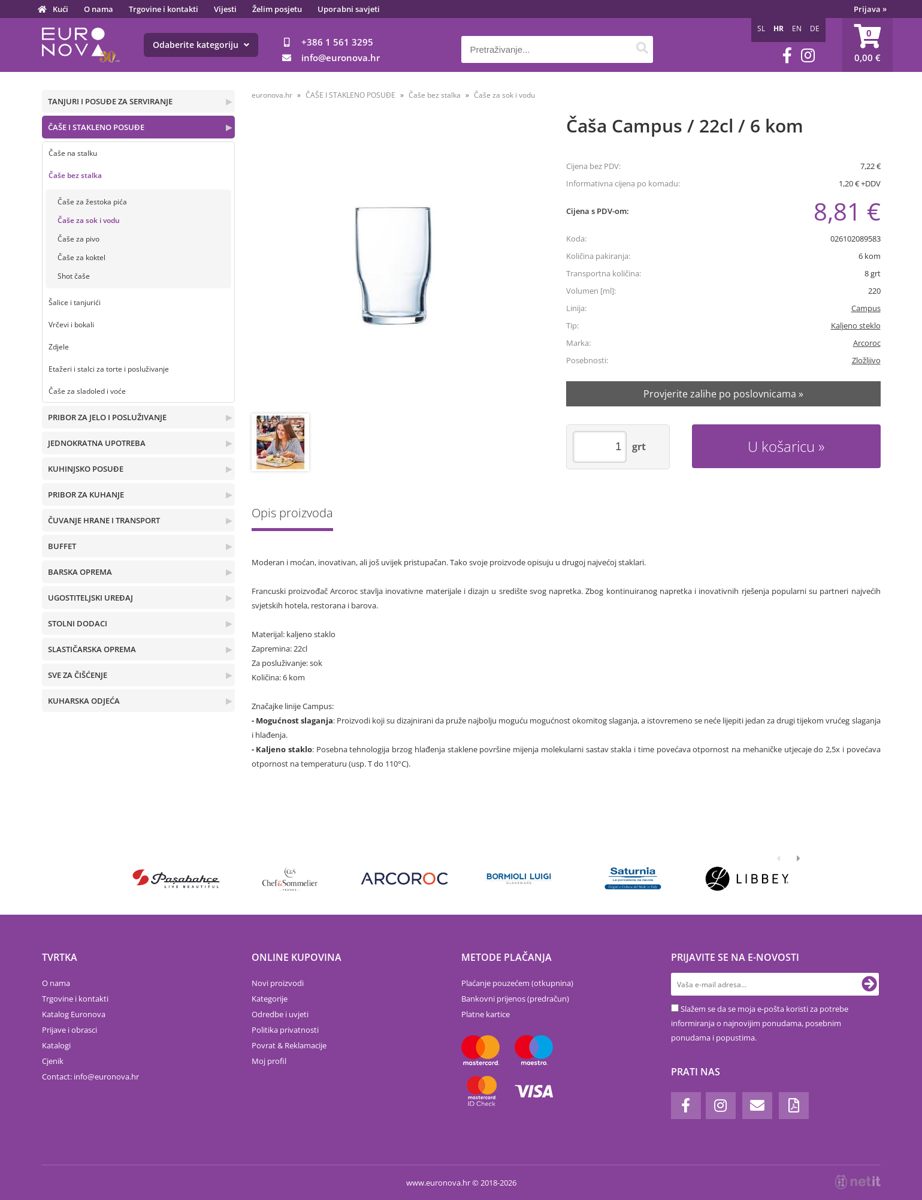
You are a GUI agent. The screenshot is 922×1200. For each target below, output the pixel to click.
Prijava (870, 9)
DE (815, 28)
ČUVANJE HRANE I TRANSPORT (104, 520)
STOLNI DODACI (77, 623)
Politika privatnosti (285, 1029)
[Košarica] (867, 45)
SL (761, 28)
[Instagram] (808, 55)
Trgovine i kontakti (163, 9)
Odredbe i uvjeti (280, 1014)
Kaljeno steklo (856, 325)
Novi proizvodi (278, 983)
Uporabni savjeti (349, 9)
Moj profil (269, 1061)
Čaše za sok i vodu (89, 220)
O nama (98, 9)
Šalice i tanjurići (75, 302)
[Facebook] (787, 55)
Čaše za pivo (78, 239)
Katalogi (56, 1045)
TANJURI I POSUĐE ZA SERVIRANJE (110, 101)
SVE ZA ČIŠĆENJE (77, 675)
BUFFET (62, 546)
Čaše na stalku (73, 153)
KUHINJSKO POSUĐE (85, 468)
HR (778, 28)
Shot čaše (74, 276)
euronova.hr (272, 95)
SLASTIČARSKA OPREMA (92, 649)
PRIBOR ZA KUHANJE (86, 494)
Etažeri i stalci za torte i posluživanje (109, 369)
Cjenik (53, 1061)
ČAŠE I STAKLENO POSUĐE (96, 127)
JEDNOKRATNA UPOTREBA (97, 443)
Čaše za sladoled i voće (87, 391)
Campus (866, 308)
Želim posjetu (277, 9)
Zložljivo (866, 360)
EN (797, 28)
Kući (60, 9)
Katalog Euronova (73, 1014)
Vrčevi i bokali (71, 324)
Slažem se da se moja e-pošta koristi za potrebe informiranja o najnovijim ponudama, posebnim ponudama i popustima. (759, 1023)
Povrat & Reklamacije (289, 1045)
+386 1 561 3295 (337, 42)
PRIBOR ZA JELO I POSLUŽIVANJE (107, 417)
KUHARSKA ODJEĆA (84, 700)
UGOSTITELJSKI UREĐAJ (90, 597)
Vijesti (225, 9)
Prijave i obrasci (69, 1029)
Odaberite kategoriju (201, 44)
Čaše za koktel (81, 257)
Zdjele (59, 347)
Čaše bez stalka (75, 175)
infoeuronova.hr (340, 58)
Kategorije (270, 998)
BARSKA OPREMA (80, 571)
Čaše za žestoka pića (92, 202)
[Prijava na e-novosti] (869, 984)
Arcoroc (867, 342)
